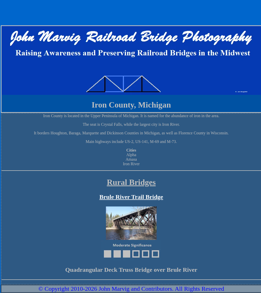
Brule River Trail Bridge (131, 197)
